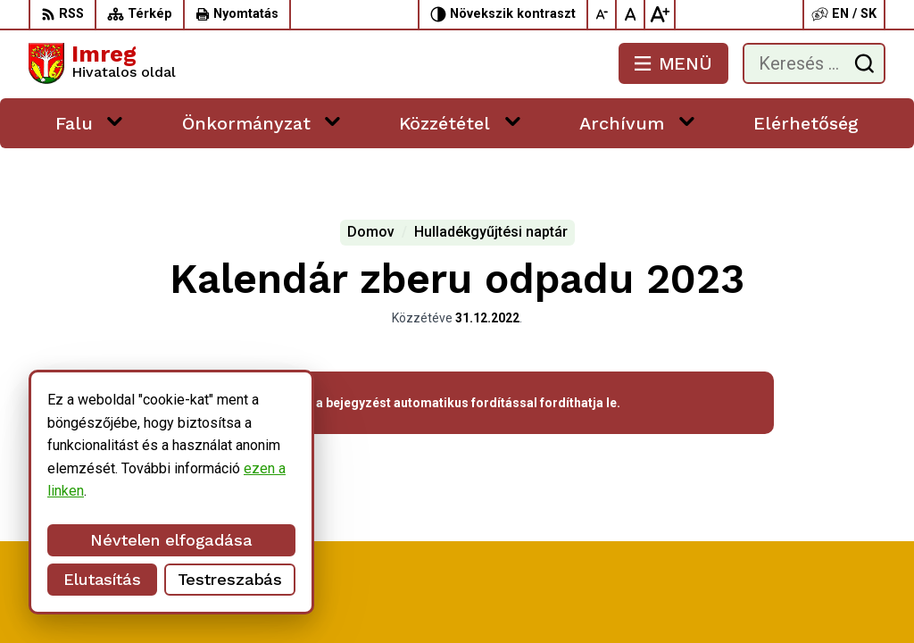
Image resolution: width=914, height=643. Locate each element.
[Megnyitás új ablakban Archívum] (686, 120)
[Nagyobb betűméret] (659, 14)
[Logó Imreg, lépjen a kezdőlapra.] (102, 63)
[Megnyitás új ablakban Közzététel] (512, 120)
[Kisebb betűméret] (602, 14)
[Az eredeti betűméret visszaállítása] (631, 14)
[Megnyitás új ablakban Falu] (115, 120)
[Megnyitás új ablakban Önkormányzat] (333, 120)
